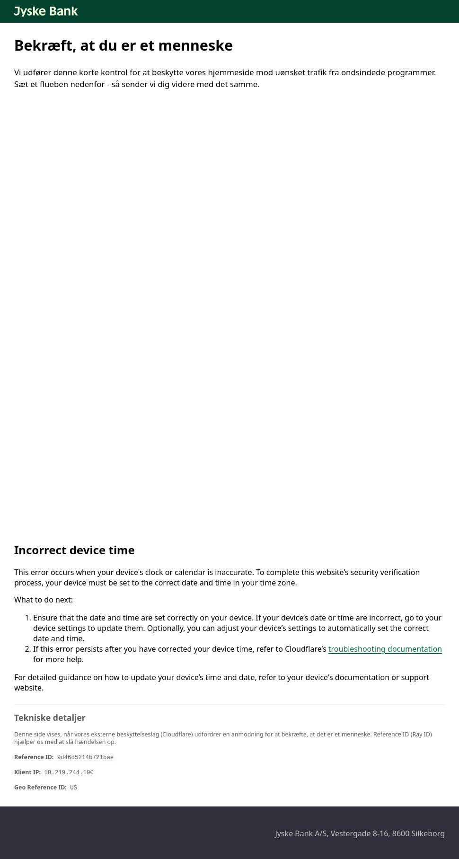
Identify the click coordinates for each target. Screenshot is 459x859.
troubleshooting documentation (385, 649)
